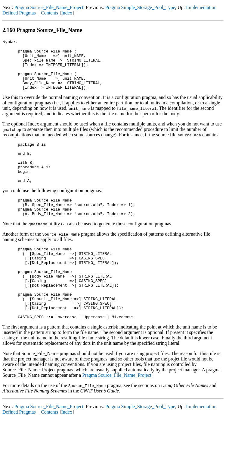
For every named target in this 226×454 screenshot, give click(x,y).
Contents (49, 12)
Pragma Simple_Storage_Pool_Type (140, 7)
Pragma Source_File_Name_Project (49, 7)
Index (66, 12)
